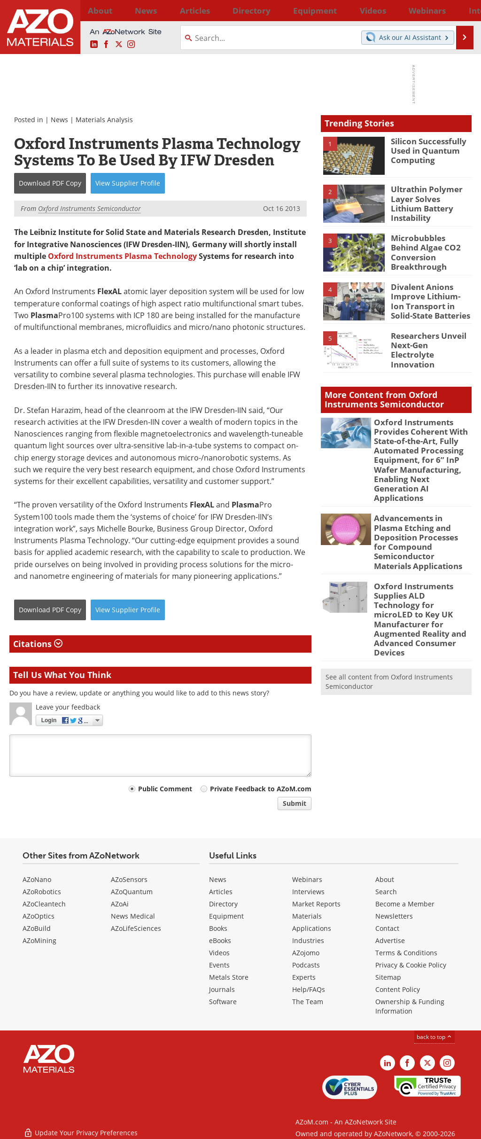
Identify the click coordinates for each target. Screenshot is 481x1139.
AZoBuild (37, 928)
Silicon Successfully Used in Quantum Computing (425, 149)
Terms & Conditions (406, 952)
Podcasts (306, 964)
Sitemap (388, 977)
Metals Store (228, 977)
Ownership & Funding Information (409, 1006)
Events (219, 964)
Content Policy (397, 989)
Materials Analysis (104, 119)
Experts (304, 977)
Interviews (308, 891)
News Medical (133, 916)
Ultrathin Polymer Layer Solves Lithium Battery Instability (428, 197)
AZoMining (39, 940)
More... (460, 10)
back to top (434, 1037)
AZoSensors (129, 879)
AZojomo (305, 952)
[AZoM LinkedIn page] (94, 44)
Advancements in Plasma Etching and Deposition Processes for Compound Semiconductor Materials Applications (419, 514)
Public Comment (165, 788)
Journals (222, 989)
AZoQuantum (132, 891)
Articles (221, 891)
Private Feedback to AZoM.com (260, 788)
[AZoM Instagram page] (131, 44)
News (59, 119)
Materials (307, 916)
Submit (294, 803)
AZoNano (37, 879)
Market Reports (316, 903)
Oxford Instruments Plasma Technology (122, 256)
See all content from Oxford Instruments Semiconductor (389, 629)
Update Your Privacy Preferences (80, 1127)
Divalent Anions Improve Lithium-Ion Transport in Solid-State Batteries (428, 298)
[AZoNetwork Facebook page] (106, 44)
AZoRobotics (42, 891)
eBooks (220, 940)
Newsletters (394, 916)
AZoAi (120, 903)
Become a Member (404, 903)
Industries (308, 940)
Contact (387, 928)
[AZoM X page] (119, 44)
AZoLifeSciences (136, 928)
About (384, 879)
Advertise (390, 940)
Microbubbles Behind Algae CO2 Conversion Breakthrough (429, 246)
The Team (307, 1001)
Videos (219, 952)
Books (218, 928)
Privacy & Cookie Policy (410, 964)
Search (386, 891)
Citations (37, 643)
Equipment (226, 916)
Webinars (307, 879)
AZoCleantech (44, 903)
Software (223, 1001)
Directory (217, 10)
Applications (311, 928)
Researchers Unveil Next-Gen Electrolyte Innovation (428, 342)
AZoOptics (38, 916)
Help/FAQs (308, 989)
